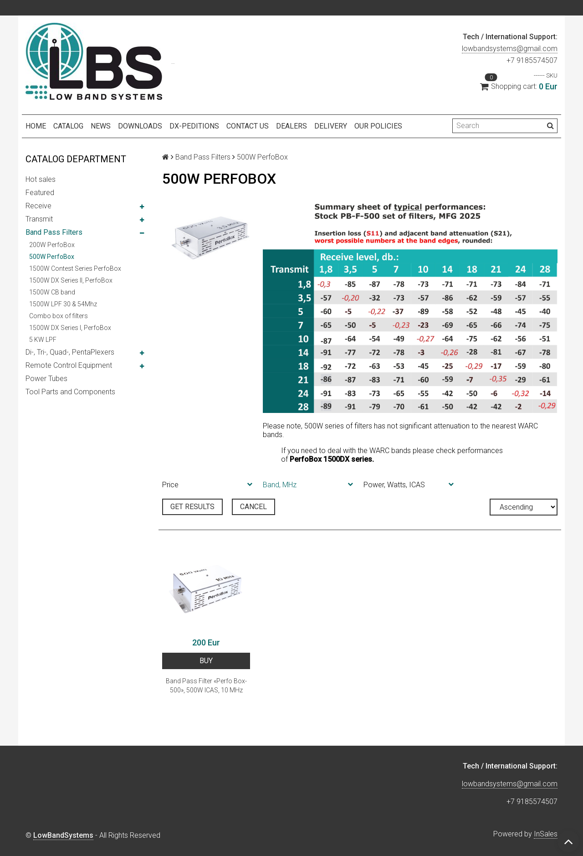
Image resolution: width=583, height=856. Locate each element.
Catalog (68, 126)
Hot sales (41, 179)
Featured (40, 192)
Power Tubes (46, 378)
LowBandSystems (63, 835)
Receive (38, 205)
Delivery (330, 126)
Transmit (39, 219)
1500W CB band (52, 292)
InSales (545, 834)
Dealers (291, 126)
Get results (192, 506)
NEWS (101, 126)
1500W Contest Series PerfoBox (75, 268)
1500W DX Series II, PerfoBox (71, 280)
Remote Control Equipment (69, 365)
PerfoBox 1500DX (319, 459)
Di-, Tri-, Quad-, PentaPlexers (70, 352)
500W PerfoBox (51, 256)
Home (36, 126)
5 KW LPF (42, 339)
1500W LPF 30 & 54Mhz (63, 304)
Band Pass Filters (54, 232)
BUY (206, 660)
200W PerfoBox (52, 244)
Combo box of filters (58, 316)
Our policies (378, 126)
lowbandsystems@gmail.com (509, 48)
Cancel (253, 506)
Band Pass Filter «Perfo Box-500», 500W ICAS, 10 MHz (206, 685)
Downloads (140, 126)
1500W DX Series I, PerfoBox (70, 327)
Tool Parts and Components (70, 391)
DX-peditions (194, 126)
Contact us (247, 126)
